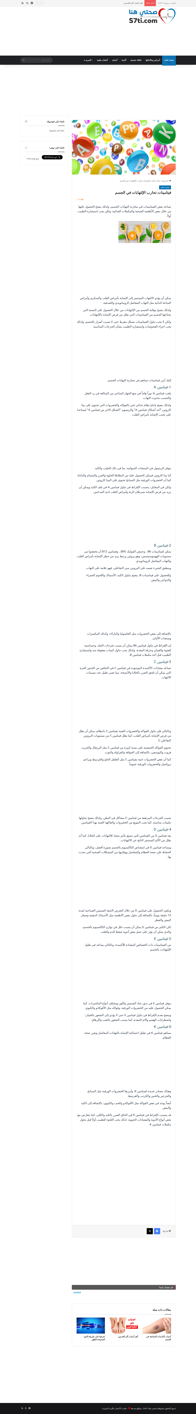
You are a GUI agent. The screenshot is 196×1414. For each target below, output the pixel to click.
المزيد (89, 60)
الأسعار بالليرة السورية (111, 1408)
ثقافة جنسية (135, 60)
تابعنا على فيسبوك (56, 130)
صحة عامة (169, 60)
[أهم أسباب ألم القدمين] (123, 1326)
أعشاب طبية (102, 60)
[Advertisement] (71, 31)
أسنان (114, 60)
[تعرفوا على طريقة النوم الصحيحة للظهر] (91, 1326)
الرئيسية (166, 181)
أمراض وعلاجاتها (153, 60)
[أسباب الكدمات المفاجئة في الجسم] (157, 1326)
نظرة (124, 1408)
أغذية (124, 60)
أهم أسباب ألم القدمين (128, 1336)
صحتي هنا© (152, 1408)
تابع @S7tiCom (33, 159)
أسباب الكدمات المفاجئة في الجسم (128, 3)
